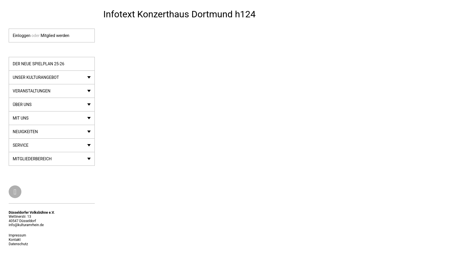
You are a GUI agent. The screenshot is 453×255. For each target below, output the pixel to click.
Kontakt (15, 240)
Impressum (17, 235)
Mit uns (21, 118)
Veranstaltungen (31, 91)
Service (21, 145)
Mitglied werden (55, 35)
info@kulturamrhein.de (26, 225)
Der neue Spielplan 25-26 (38, 64)
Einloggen (21, 35)
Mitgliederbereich (32, 159)
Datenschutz (18, 244)
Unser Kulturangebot (36, 77)
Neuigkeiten (25, 131)
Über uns (22, 104)
